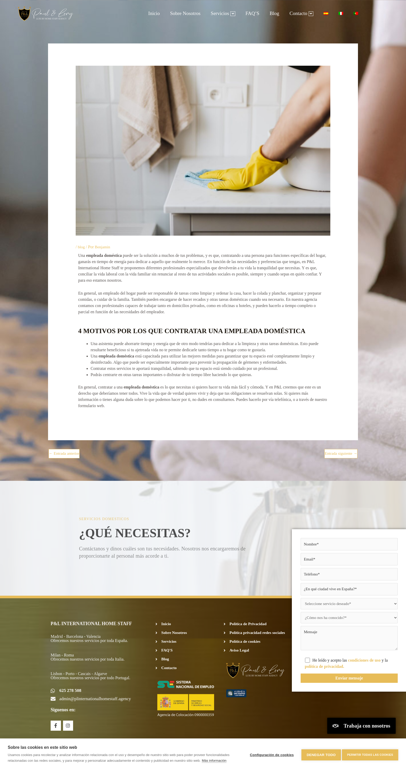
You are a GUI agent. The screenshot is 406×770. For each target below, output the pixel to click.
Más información (214, 760)
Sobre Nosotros (185, 13)
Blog (274, 13)
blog (81, 247)
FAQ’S (253, 13)
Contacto (301, 13)
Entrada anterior (65, 453)
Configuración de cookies (270, 754)
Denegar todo (319, 754)
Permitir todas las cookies (370, 754)
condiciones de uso (364, 664)
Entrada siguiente (340, 453)
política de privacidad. (324, 670)
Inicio (154, 13)
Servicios (223, 13)
